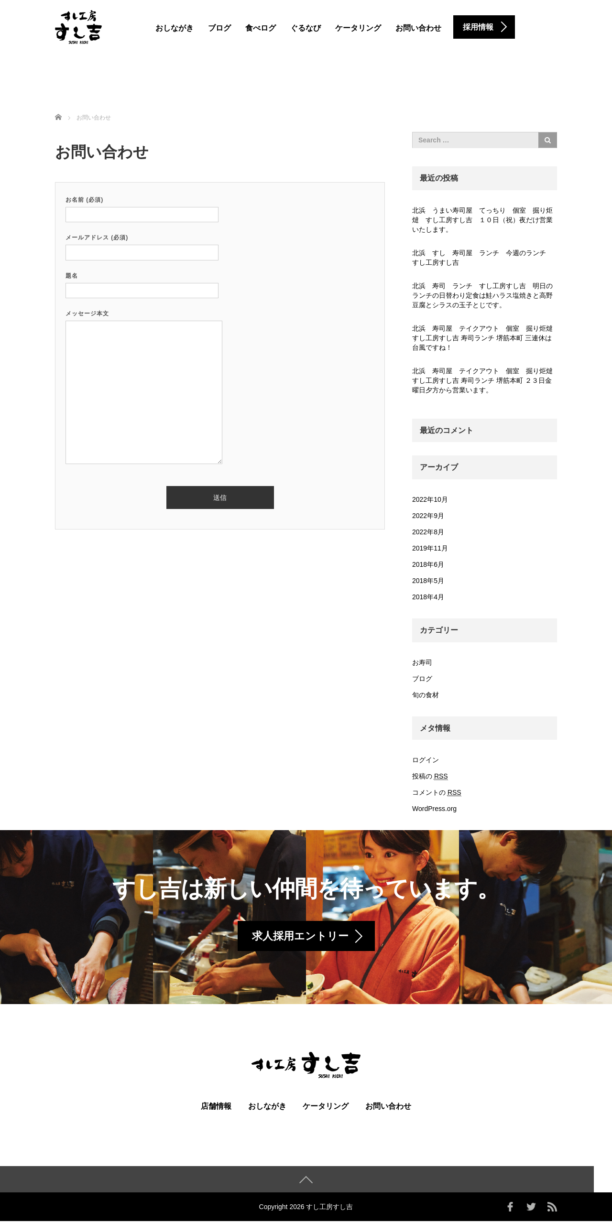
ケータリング (358, 28)
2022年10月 (430, 499)
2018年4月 (428, 597)
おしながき (174, 28)
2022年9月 (428, 515)
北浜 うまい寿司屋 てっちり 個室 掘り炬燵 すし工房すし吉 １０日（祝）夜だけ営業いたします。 (482, 219)
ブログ (219, 28)
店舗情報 (216, 1107)
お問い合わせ (418, 28)
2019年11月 (430, 548)
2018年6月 (428, 564)
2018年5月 (428, 580)
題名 (142, 283)
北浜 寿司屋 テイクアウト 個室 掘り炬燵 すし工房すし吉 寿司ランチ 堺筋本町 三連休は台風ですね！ (484, 337)
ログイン (425, 760)
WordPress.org (434, 808)
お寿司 (422, 662)
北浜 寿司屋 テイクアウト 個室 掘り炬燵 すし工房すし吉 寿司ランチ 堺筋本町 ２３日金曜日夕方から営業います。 (484, 380)
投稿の (430, 776)
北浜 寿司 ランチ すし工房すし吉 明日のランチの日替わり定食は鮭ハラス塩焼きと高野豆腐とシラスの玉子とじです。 (482, 295)
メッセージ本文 (144, 387)
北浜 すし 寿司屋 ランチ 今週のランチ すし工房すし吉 (482, 257)
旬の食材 (425, 695)
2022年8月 (428, 532)
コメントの (436, 793)
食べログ (260, 28)
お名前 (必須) (142, 207)
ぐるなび (305, 28)
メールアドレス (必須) (142, 245)
